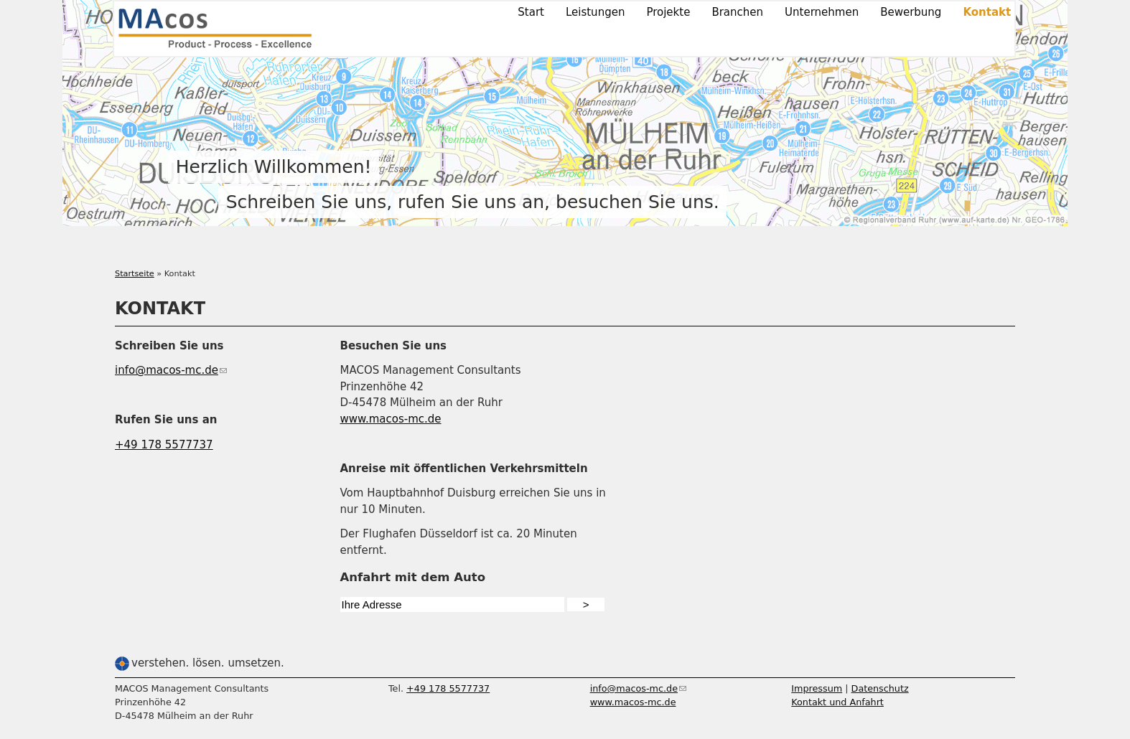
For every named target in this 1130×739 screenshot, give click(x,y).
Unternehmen (822, 12)
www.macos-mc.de (391, 419)
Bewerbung (910, 12)
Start (531, 12)
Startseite (134, 273)
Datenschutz (880, 688)
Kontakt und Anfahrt (837, 702)
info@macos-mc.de (171, 370)
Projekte (668, 12)
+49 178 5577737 (164, 444)
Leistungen (595, 12)
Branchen (737, 12)
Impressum (816, 688)
